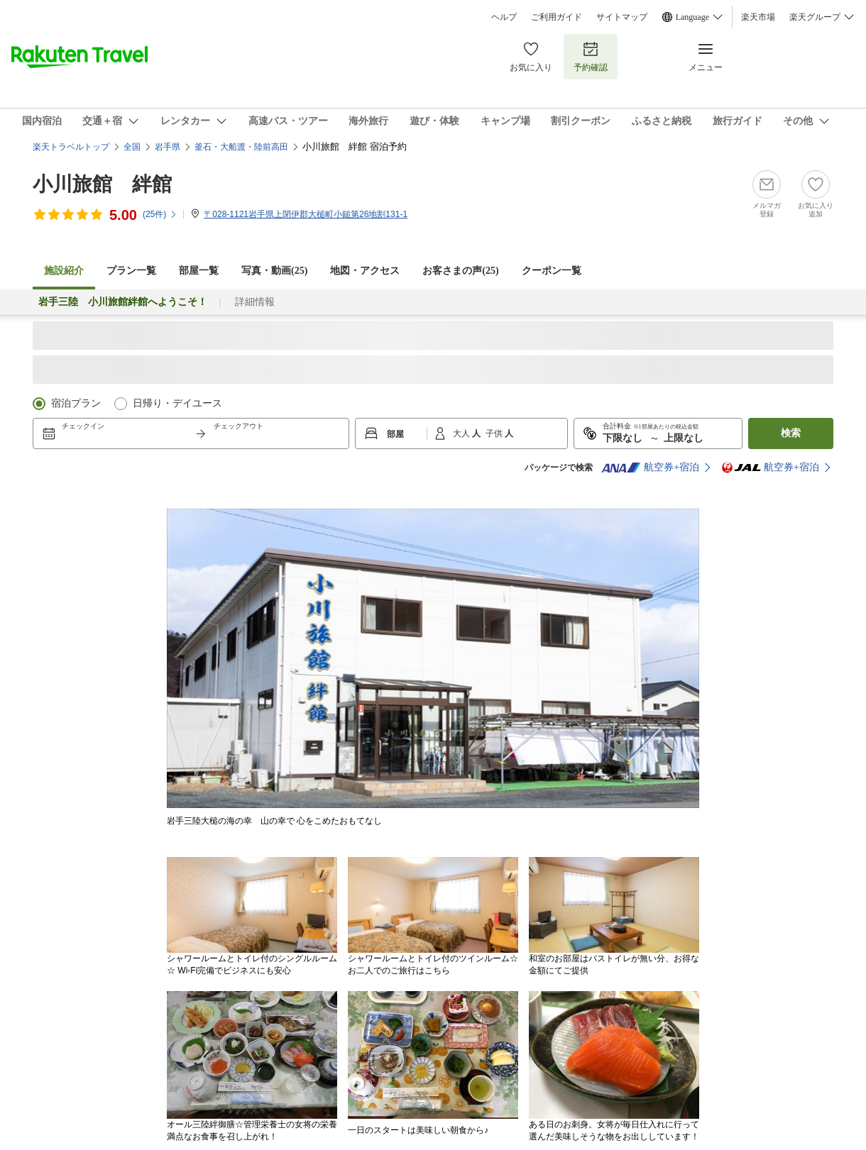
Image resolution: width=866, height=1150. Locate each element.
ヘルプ (504, 17)
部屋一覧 (199, 270)
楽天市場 (758, 17)
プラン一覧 (131, 270)
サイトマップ (621, 17)
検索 (791, 433)
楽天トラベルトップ (71, 147)
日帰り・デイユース (177, 403)
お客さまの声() (460, 270)
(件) (160, 214)
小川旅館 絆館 (102, 184)
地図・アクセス (365, 270)
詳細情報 (255, 302)
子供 (495, 433)
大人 (462, 433)
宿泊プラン (76, 403)
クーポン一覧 (551, 270)
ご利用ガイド (556, 17)
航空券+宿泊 (650, 467)
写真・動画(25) (274, 270)
